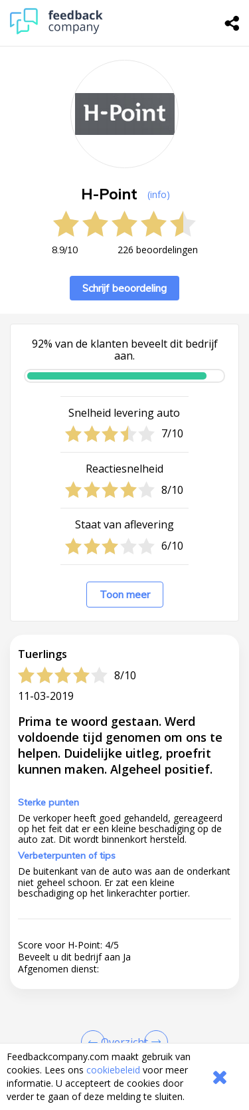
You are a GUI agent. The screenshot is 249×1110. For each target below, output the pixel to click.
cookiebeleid (113, 1069)
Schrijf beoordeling (124, 288)
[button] (124, 988)
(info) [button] (158, 194)
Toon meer (125, 594)
